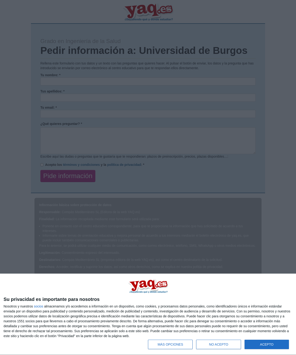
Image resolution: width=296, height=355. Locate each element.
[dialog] (148, 314)
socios (38, 306)
